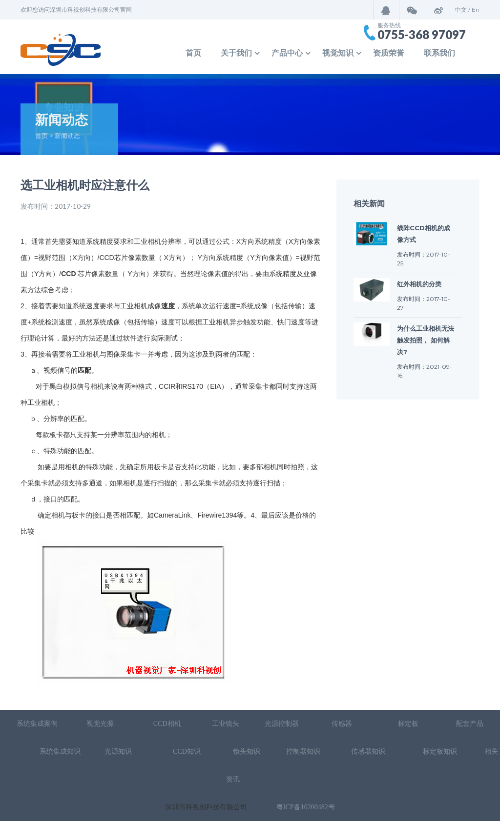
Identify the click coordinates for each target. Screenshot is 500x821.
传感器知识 (369, 751)
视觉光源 (100, 723)
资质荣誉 (388, 53)
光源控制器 (282, 723)
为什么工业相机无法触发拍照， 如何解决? (425, 340)
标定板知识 (440, 751)
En (475, 9)
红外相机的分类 (419, 284)
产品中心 (287, 53)
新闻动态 (67, 136)
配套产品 (469, 723)
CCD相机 (167, 723)
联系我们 (439, 53)
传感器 (343, 723)
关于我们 (236, 53)
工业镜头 (225, 723)
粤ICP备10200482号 (305, 807)
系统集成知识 (60, 751)
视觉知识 (338, 53)
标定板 (407, 723)
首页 (193, 53)
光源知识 (119, 751)
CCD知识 (187, 751)
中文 (461, 9)
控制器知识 (303, 751)
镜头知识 (246, 751)
